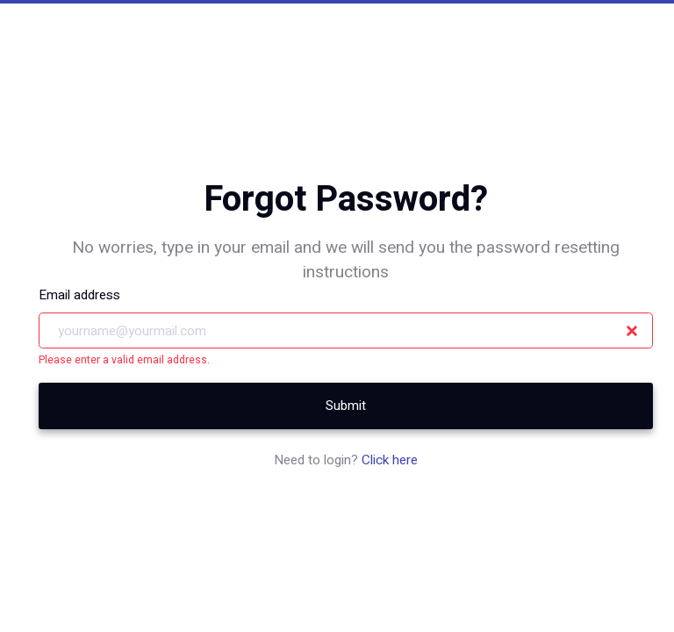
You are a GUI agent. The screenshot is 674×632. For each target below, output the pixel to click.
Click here (390, 460)
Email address (79, 295)
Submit (346, 405)
